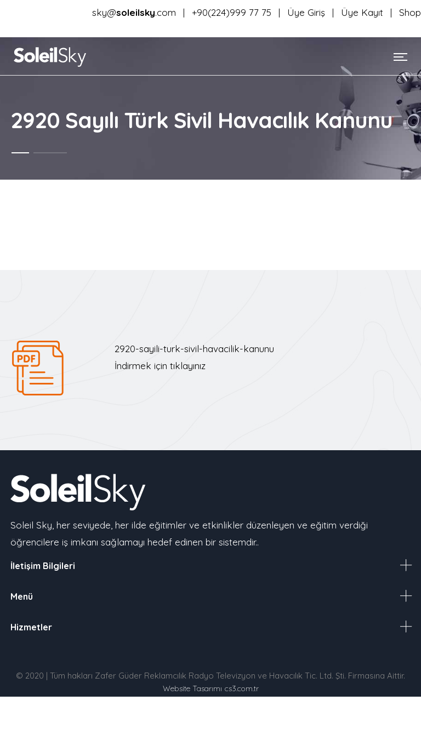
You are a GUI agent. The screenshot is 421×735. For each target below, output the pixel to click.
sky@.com (134, 12)
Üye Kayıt (363, 12)
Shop (410, 12)
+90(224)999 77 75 (231, 12)
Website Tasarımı (192, 688)
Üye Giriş (307, 12)
